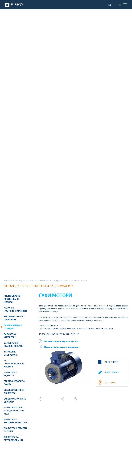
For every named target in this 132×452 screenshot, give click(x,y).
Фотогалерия (111, 362)
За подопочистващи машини (14, 363)
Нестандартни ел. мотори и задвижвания (31, 280)
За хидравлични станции (62, 280)
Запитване (110, 382)
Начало (7, 280)
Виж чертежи (111, 372)
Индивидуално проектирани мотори (12, 298)
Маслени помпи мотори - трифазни (58, 341)
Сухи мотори (81, 280)
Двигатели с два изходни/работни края (14, 410)
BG (110, 5)
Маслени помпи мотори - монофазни (59, 347)
